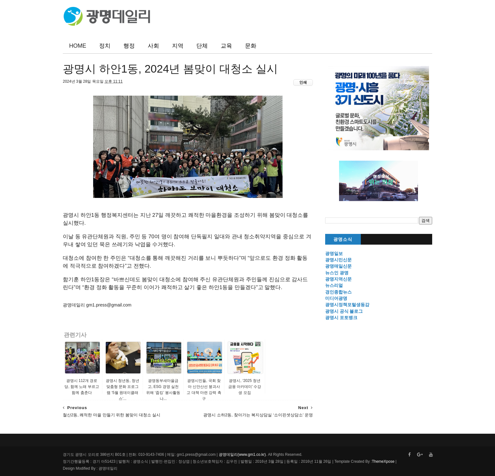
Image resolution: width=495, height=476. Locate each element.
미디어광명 (336, 298)
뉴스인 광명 (337, 272)
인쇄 (303, 82)
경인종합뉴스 (338, 292)
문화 (250, 46)
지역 (177, 46)
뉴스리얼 (334, 285)
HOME (77, 46)
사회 (153, 46)
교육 (226, 46)
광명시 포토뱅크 (341, 317)
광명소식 (342, 239)
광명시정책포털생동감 (347, 304)
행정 (129, 46)
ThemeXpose (383, 461)
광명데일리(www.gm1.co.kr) (242, 454)
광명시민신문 (338, 259)
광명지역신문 (338, 279)
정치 (104, 46)
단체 (202, 46)
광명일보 (334, 253)
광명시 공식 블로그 (344, 311)
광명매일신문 (338, 266)
